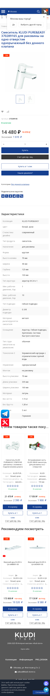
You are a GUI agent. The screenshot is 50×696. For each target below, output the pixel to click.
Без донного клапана (20, 184)
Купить (25, 150)
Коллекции (11, 659)
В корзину (12, 506)
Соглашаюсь (41, 692)
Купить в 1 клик (25, 166)
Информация (26, 659)
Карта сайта (25, 649)
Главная (4, 26)
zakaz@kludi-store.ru (26, 671)
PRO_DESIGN (41, 659)
